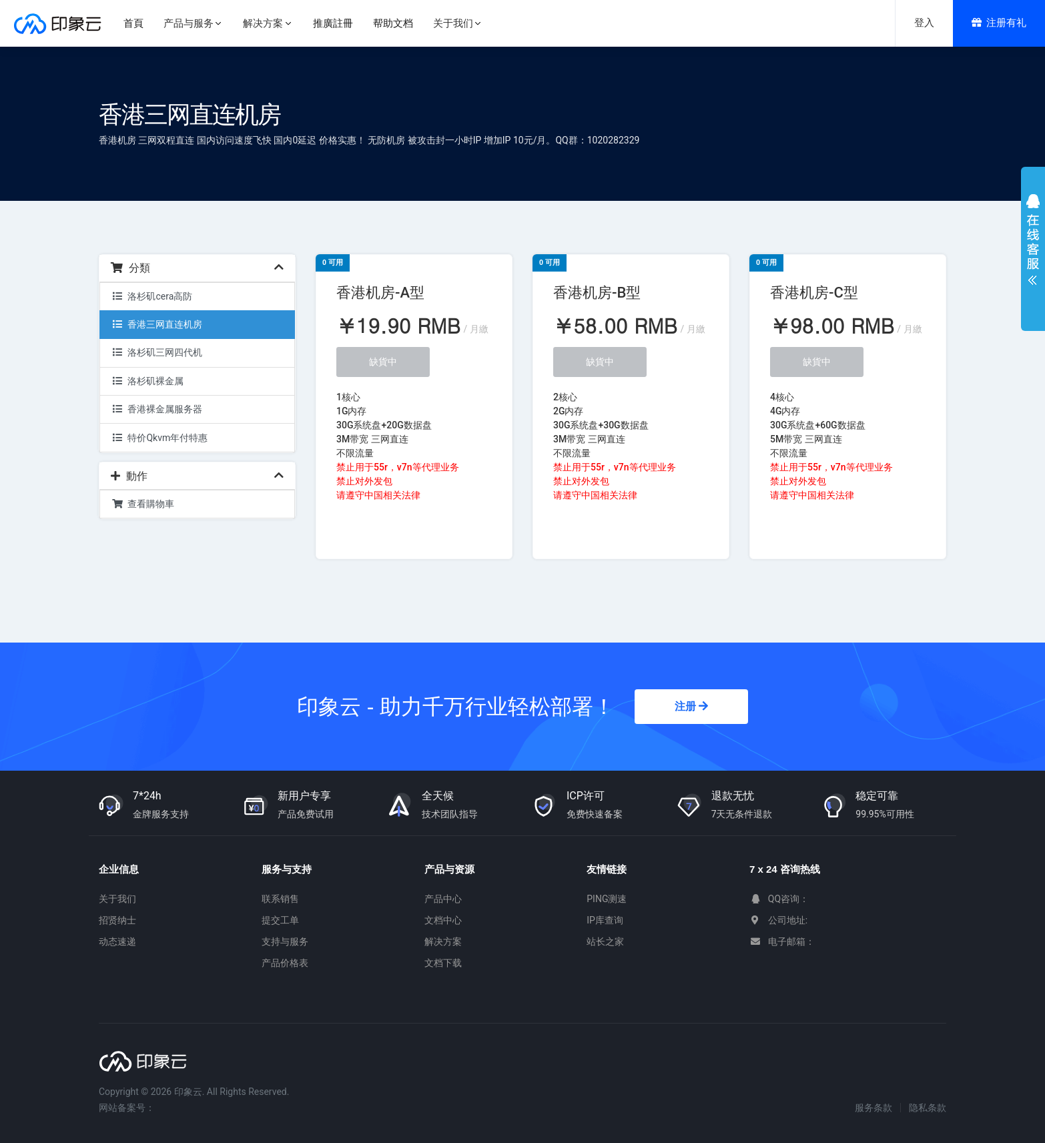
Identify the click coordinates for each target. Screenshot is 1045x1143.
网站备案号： (127, 1107)
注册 (691, 706)
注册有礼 (999, 23)
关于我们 (117, 898)
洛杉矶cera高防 (151, 296)
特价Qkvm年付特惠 (159, 437)
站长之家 (605, 941)
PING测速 (607, 898)
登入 (924, 23)
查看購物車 (142, 503)
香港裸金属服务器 (156, 409)
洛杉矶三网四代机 (156, 352)
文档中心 (443, 920)
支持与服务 (285, 941)
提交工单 (280, 920)
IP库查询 (605, 920)
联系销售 (280, 898)
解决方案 (443, 941)
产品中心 (443, 898)
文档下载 (443, 963)
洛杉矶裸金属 (147, 381)
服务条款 (873, 1107)
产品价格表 (285, 963)
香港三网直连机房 (156, 324)
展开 (1033, 243)
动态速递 (117, 941)
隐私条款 (927, 1107)
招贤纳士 (117, 920)
